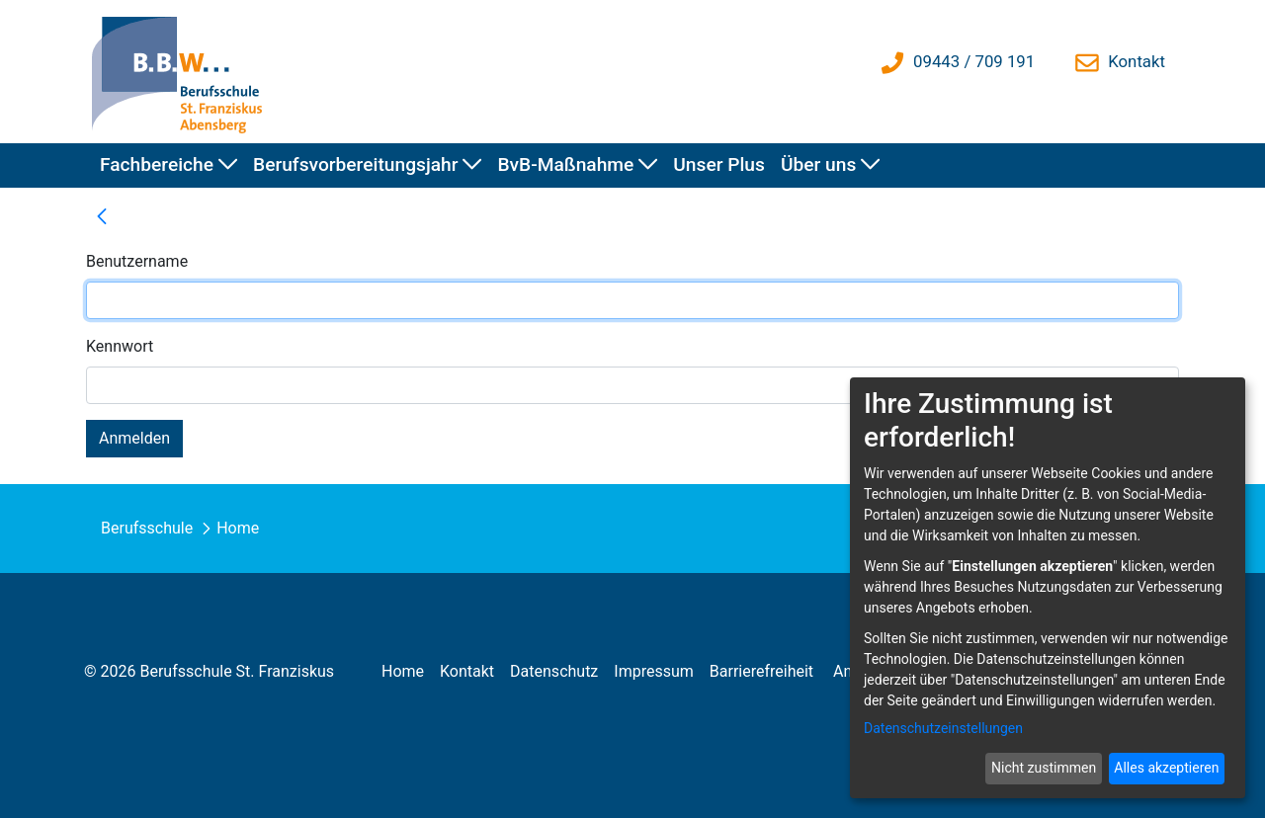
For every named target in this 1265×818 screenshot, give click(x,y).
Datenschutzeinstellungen (943, 728)
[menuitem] (168, 165)
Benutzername (137, 261)
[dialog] (1047, 587)
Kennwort (119, 346)
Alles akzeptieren (1166, 768)
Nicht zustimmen (1043, 768)
